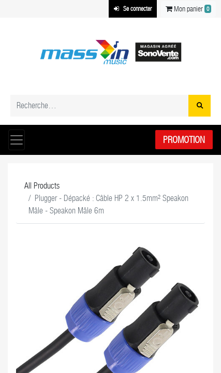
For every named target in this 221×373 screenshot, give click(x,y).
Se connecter (133, 8)
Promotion (184, 139)
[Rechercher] (199, 106)
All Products (42, 186)
